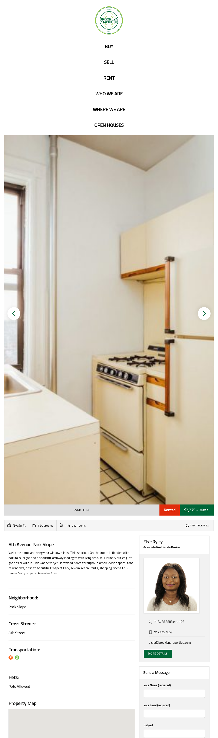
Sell (109, 62)
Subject (174, 437)
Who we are (109, 93)
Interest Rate (152, 583)
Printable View (199, 233)
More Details (158, 361)
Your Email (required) (174, 417)
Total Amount (152, 543)
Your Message (174, 473)
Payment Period (154, 623)
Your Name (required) (174, 397)
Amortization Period (156, 603)
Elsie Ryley (153, 249)
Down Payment (153, 563)
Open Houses (109, 125)
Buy (109, 46)
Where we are (109, 109)
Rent (109, 78)
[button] (13, 167)
